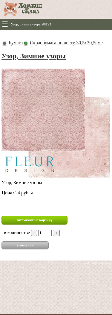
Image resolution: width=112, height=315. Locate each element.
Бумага (16, 42)
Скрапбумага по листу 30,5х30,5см (66, 42)
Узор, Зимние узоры (33, 56)
